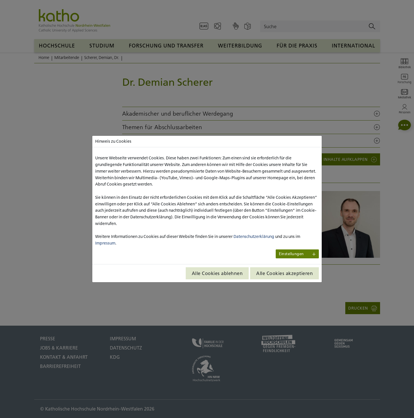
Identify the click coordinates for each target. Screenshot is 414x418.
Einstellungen (291, 253)
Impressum (105, 243)
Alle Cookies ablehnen (217, 273)
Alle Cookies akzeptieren (284, 273)
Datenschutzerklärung (253, 236)
